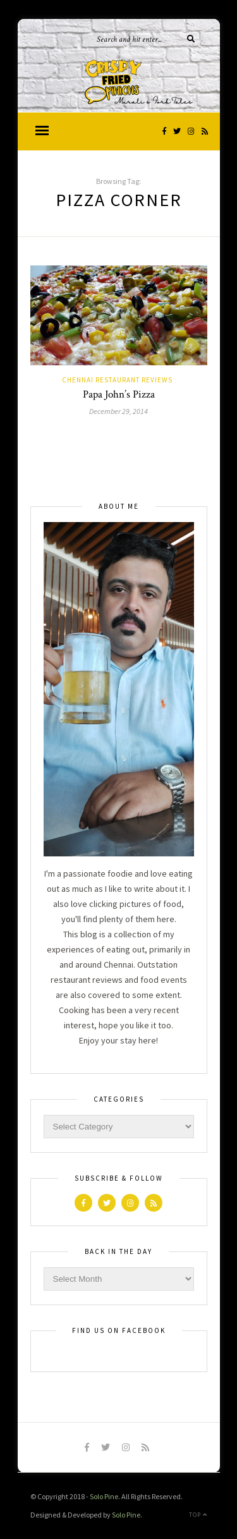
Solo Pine (104, 1496)
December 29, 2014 (118, 411)
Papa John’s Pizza (119, 394)
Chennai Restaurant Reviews (117, 379)
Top (198, 1515)
